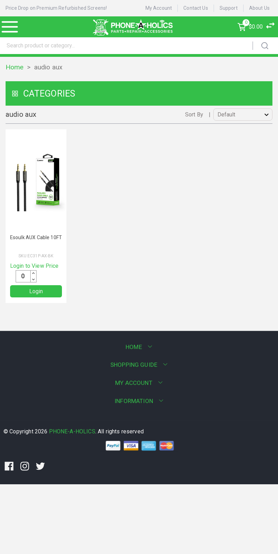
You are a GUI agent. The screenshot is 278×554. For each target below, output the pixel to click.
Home (15, 67)
